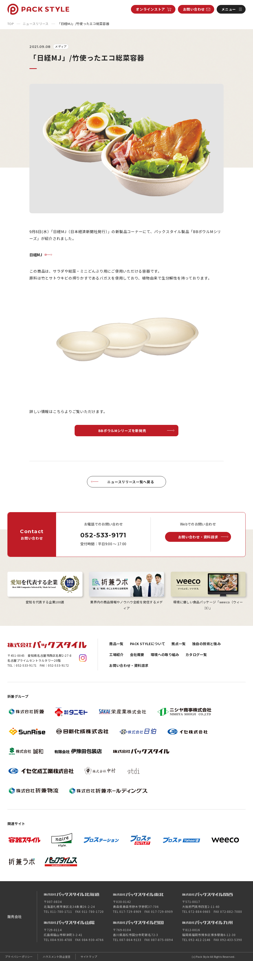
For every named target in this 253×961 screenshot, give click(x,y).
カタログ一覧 (196, 654)
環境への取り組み (165, 654)
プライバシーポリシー (19, 957)
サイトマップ (89, 957)
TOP (10, 23)
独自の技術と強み (206, 643)
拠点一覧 (178, 643)
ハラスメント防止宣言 (57, 957)
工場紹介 (116, 654)
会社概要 (137, 654)
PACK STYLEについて (147, 643)
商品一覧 (116, 643)
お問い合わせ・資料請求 (128, 665)
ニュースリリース (36, 23)
